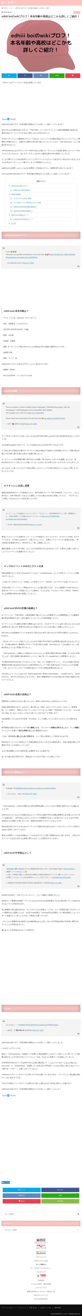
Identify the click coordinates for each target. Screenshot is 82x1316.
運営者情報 (61, 1294)
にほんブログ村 (41, 1235)
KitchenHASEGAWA (41, 1285)
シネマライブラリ (41, 1274)
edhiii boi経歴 (15, 194)
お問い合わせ (35, 1294)
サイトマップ (23, 1294)
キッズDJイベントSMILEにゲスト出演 (25, 203)
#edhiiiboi (71, 253)
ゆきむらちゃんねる (41, 1247)
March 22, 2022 (31, 785)
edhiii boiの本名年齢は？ (20, 190)
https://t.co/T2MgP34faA (50, 509)
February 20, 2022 (30, 420)
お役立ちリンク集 (48, 1294)
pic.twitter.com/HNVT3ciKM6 (45, 779)
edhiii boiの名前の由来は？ (21, 211)
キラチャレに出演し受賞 (20, 198)
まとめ (12, 224)
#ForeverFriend (11, 255)
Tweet (4, 119)
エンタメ (6, 1169)
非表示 (43, 181)
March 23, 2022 (56, 872)
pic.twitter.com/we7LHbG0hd (16, 512)
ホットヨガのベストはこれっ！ (41, 1255)
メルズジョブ (41, 1258)
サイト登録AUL (41, 1251)
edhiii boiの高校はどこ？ (19, 215)
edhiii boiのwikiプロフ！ (19, 186)
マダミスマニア (41, 1243)
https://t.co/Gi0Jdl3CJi (36, 409)
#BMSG (21, 858)
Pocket (13, 119)
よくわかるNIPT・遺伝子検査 (41, 1270)
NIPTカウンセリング (41, 1281)
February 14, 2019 (35, 518)
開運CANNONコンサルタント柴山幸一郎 (41, 1278)
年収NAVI (41, 1267)
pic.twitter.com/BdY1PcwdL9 (54, 414)
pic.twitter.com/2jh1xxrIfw (61, 866)
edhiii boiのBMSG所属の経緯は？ (23, 207)
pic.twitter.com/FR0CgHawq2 (48, 1011)
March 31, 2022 (28, 261)
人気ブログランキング (41, 1229)
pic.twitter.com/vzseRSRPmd (27, 255)
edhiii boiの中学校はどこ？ (21, 219)
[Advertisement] (41, 102)
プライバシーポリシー (8, 1294)
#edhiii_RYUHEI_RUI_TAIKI (58, 253)
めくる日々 (9, 2)
